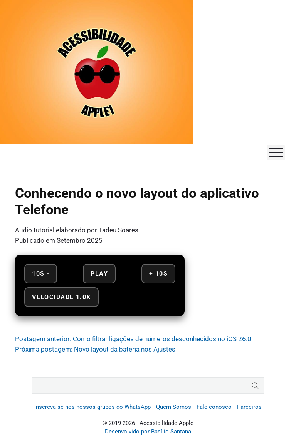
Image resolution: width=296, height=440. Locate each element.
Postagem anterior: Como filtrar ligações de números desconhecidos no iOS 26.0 (133, 339)
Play (99, 273)
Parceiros (249, 406)
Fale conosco (214, 406)
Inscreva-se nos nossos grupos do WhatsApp (92, 406)
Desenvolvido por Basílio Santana (148, 431)
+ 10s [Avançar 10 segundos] (158, 273)
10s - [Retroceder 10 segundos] (40, 273)
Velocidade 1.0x (61, 297)
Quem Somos (173, 406)
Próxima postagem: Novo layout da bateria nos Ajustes (95, 349)
